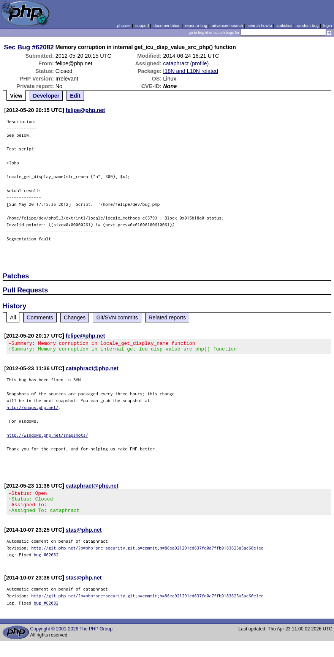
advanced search (227, 25)
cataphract (175, 63)
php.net (124, 25)
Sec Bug (17, 47)
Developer (46, 96)
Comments (40, 317)
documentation (167, 25)
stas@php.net (84, 537)
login (327, 25)
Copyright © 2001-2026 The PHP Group (71, 635)
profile (199, 63)
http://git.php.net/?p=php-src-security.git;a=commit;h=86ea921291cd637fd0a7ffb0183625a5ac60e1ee (147, 554)
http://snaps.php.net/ (32, 409)
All (13, 317)
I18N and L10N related (190, 71)
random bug (308, 25)
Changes (75, 317)
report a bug (196, 25)
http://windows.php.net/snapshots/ (47, 437)
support (142, 25)
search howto (259, 25)
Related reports (167, 317)
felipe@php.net (85, 110)
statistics (284, 25)
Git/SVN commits (117, 317)
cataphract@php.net (92, 371)
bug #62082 (46, 561)
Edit (75, 96)
